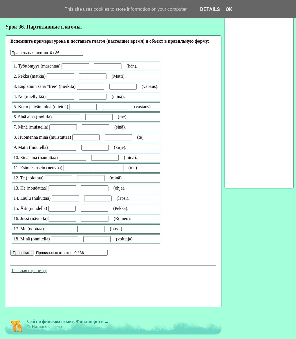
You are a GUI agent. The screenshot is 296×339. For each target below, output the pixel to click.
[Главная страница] (28, 270)
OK (229, 9)
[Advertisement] (113, 291)
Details (210, 9)
